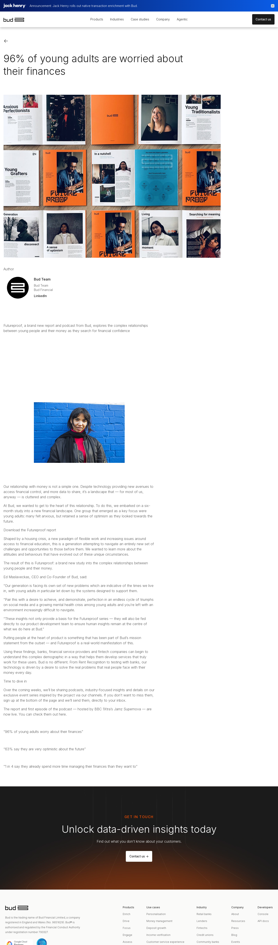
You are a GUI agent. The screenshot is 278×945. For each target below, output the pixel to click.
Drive (126, 921)
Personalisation (156, 914)
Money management (159, 921)
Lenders (202, 921)
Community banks (208, 941)
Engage (127, 935)
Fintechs (202, 928)
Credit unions (205, 935)
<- (5, 40)
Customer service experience (165, 941)
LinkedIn (40, 296)
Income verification (158, 935)
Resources (238, 921)
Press (235, 928)
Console (263, 914)
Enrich (126, 914)
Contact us (263, 19)
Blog (234, 935)
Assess (127, 941)
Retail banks (204, 914)
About (235, 914)
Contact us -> (139, 856)
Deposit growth (156, 928)
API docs (263, 921)
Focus (127, 928)
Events (235, 941)
